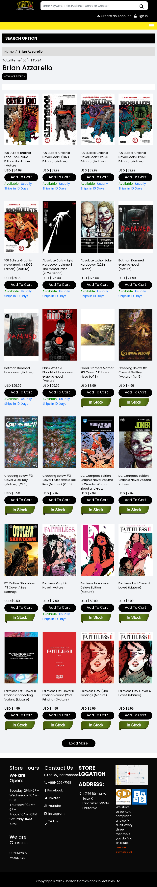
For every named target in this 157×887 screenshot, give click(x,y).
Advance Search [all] (14, 76)
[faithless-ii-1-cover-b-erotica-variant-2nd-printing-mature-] (59, 659)
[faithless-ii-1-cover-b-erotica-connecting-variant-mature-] (21, 659)
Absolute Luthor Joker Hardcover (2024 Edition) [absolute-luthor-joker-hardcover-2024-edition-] (97, 264)
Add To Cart (21, 176)
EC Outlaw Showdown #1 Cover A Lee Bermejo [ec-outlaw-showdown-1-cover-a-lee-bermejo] (20, 587)
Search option (21, 38)
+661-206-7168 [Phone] (59, 782)
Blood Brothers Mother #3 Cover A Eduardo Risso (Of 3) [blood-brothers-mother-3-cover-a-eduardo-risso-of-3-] (97, 372)
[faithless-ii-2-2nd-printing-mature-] (98, 659)
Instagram (56, 813)
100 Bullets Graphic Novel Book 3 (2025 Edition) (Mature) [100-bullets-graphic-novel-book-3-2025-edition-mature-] (132, 157)
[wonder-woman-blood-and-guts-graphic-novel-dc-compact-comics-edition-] (98, 443)
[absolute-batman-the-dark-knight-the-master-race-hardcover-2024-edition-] (59, 228)
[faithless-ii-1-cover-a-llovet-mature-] (135, 551)
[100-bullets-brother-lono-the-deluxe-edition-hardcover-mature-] (21, 120)
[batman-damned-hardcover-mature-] (21, 336)
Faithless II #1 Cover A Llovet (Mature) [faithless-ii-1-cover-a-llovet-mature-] (134, 585)
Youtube (54, 806)
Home (9, 51)
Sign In (141, 16)
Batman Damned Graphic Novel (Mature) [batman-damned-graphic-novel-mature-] (131, 264)
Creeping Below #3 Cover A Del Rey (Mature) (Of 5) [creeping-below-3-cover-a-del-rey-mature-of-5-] (18, 480)
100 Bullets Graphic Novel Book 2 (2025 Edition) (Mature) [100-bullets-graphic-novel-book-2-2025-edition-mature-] (94, 157)
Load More (78, 743)
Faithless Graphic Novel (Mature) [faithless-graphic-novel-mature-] (55, 585)
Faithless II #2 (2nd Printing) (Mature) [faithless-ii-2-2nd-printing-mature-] (94, 693)
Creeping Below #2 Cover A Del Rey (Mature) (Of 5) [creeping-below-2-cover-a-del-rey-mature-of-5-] (132, 372)
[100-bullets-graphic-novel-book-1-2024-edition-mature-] (59, 120)
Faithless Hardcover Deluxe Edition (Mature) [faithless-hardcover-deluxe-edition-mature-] (95, 587)
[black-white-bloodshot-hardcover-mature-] (59, 336)
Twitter (54, 798)
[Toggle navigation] (151, 25)
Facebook (55, 790)
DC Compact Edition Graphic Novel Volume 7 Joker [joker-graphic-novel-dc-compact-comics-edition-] (134, 480)
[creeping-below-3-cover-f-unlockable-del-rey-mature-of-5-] (59, 443)
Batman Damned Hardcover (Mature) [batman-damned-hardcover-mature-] (19, 370)
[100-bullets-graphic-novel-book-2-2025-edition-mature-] (98, 120)
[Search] (94, 5)
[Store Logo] (24, 6)
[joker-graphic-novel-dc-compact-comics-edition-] (135, 443)
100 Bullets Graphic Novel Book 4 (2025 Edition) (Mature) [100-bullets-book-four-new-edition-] (18, 264)
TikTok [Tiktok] (53, 821)
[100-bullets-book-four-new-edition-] (21, 228)
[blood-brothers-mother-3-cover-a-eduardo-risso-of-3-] (98, 336)
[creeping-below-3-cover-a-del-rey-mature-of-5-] (21, 443)
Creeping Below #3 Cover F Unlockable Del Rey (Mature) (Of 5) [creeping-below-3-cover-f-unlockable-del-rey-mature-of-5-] (59, 480)
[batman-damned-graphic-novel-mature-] (135, 228)
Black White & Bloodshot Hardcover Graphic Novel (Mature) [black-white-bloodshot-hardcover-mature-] (58, 374)
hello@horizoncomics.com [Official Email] (69, 775)
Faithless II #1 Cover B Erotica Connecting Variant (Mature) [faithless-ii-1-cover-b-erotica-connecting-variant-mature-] (20, 695)
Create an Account (114, 16)
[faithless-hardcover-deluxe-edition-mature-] (98, 551)
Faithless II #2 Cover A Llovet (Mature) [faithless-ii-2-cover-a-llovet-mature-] (134, 693)
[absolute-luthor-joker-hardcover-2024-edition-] (98, 228)
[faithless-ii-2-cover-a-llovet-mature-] (135, 659)
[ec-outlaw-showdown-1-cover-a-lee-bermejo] (21, 551)
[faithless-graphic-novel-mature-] (59, 551)
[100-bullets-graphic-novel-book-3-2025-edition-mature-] (135, 120)
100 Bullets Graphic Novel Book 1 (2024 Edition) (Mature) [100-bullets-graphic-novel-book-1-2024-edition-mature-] (56, 157)
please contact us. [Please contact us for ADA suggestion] (124, 849)
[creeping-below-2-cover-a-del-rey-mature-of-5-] (135, 336)
